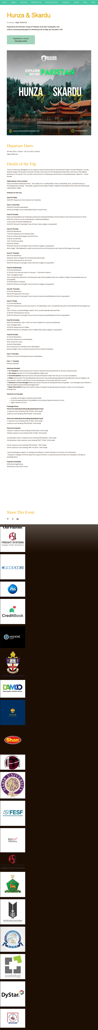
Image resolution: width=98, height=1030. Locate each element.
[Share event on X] (13, 519)
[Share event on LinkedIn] (18, 519)
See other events (21, 41)
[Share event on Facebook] (8, 519)
